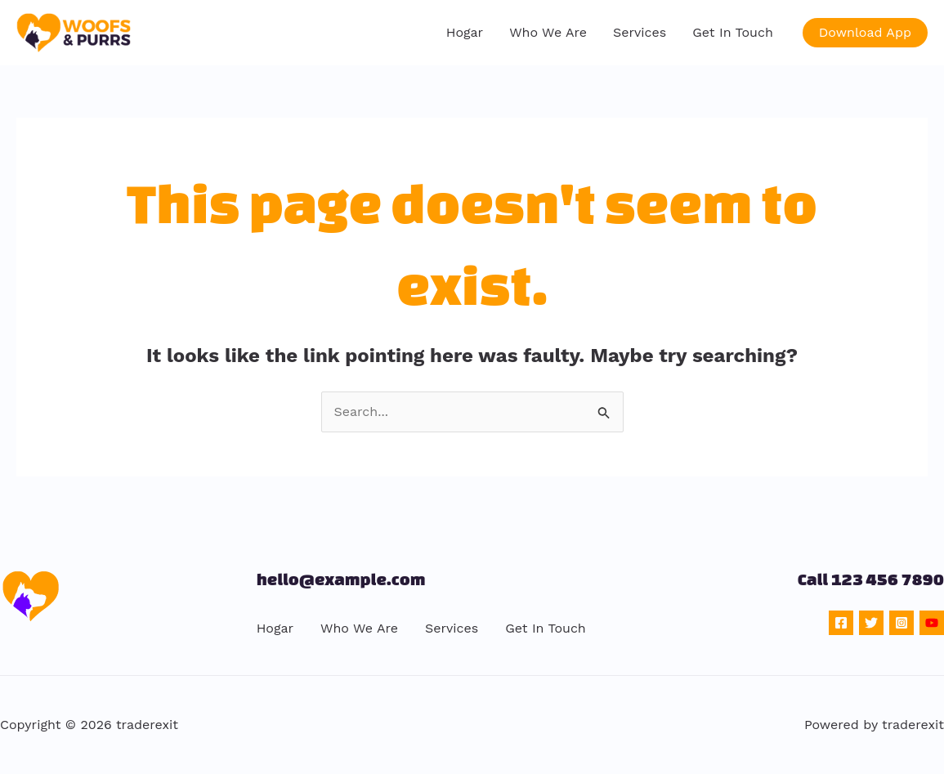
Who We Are (548, 32)
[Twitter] (871, 623)
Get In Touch (732, 32)
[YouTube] (931, 623)
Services (639, 32)
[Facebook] (841, 623)
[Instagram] (901, 623)
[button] (865, 32)
